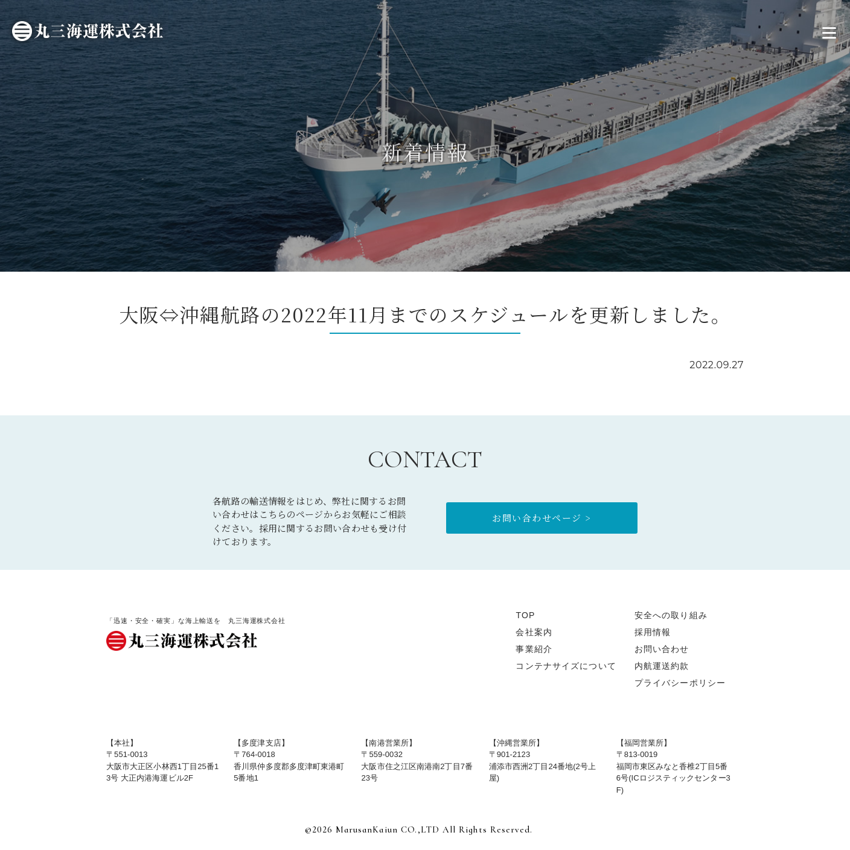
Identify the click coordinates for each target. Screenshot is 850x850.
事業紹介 (534, 649)
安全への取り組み (671, 615)
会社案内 (534, 632)
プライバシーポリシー (680, 683)
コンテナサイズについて (566, 666)
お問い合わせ (661, 649)
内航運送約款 (661, 666)
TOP (525, 615)
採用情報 (652, 632)
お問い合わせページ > (542, 517)
